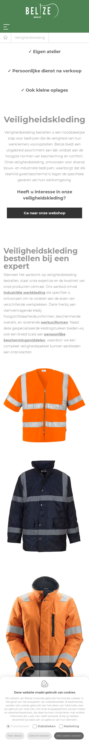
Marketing (71, 726)
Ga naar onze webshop (44, 213)
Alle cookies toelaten (68, 735)
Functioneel (20, 726)
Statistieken (46, 726)
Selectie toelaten (39, 735)
